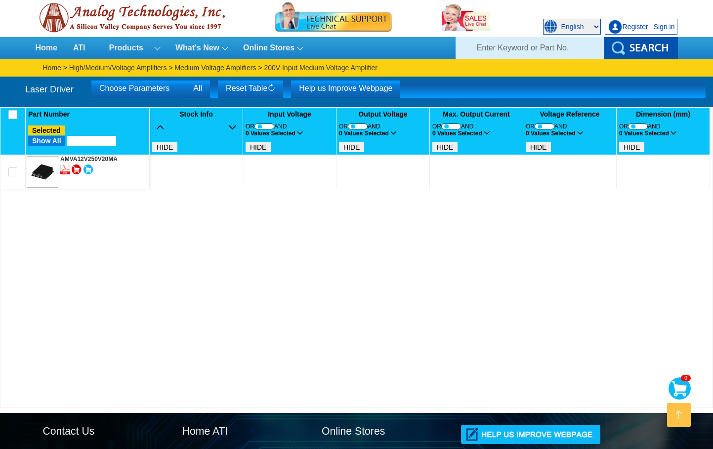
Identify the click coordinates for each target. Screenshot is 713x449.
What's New (197, 47)
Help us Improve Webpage (345, 88)
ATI (79, 47)
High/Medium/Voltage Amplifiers (118, 68)
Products (130, 47)
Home (46, 47)
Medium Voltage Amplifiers (215, 68)
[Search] (530, 48)
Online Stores (268, 47)
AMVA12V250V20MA (89, 159)
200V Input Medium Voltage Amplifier (320, 68)
